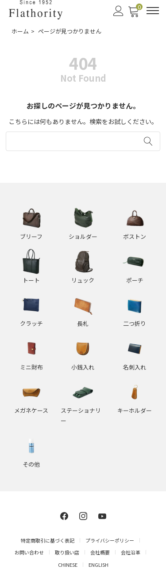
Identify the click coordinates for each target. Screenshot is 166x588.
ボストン (134, 236)
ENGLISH (98, 564)
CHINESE (67, 564)
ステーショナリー (81, 415)
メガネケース (31, 410)
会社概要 (100, 552)
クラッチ (31, 323)
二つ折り (134, 323)
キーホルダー (134, 410)
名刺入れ (134, 367)
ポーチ (134, 280)
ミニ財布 (31, 367)
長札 (83, 323)
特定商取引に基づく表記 (47, 540)
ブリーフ (31, 236)
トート (31, 280)
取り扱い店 (67, 552)
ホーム (20, 31)
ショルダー (83, 236)
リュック (82, 280)
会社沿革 (130, 552)
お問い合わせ (29, 552)
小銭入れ (82, 367)
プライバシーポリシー (109, 540)
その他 (31, 464)
